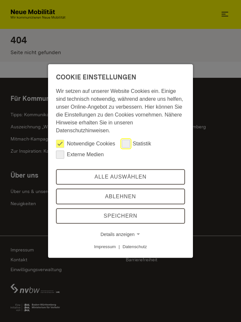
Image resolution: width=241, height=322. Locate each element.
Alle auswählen (120, 177)
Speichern (120, 216)
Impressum (105, 246)
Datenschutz (134, 246)
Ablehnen (120, 196)
